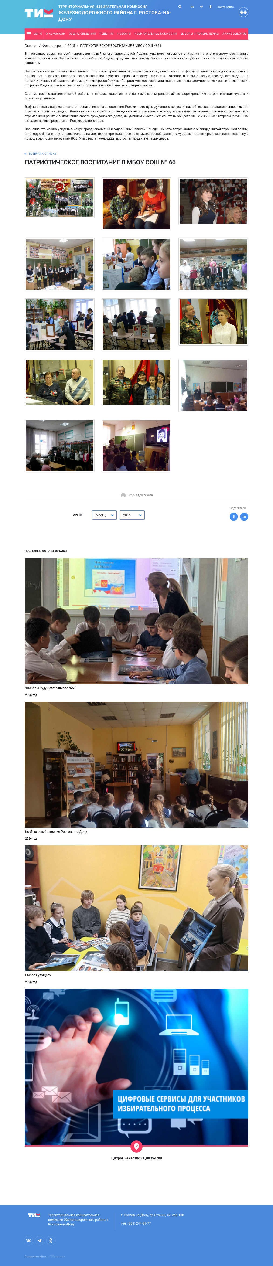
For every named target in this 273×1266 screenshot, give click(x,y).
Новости (124, 33)
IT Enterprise (57, 1256)
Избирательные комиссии (155, 33)
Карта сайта (225, 7)
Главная (31, 46)
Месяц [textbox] (101, 515)
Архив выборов (234, 33)
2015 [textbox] (127, 515)
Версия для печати (136, 495)
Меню (34, 33)
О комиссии (55, 33)
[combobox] (104, 515)
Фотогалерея (52, 46)
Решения (106, 33)
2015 (71, 46)
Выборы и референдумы (200, 33)
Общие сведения (82, 33)
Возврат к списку (43, 153)
